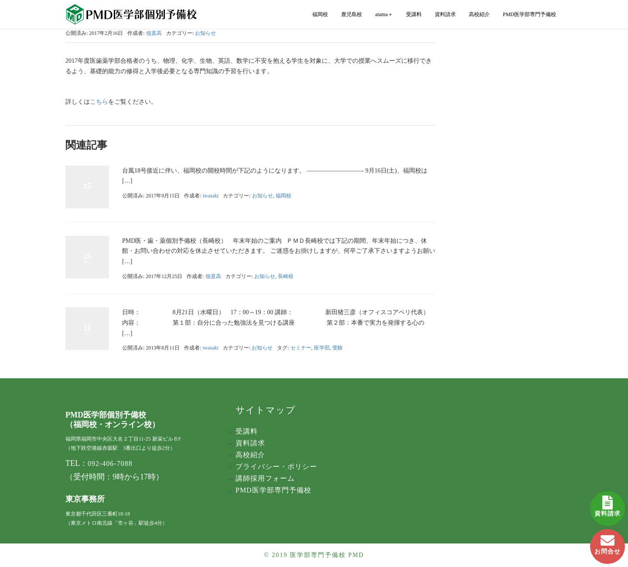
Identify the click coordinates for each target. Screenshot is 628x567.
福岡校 (320, 14)
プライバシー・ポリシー (276, 466)
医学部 (322, 348)
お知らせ (205, 33)
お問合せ (607, 542)
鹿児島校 (351, 14)
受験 (337, 348)
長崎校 (286, 276)
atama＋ (384, 14)
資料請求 (607, 504)
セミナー (300, 348)
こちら (99, 101)
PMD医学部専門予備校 (529, 14)
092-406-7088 (110, 463)
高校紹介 (479, 14)
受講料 (414, 14)
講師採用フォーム (265, 478)
